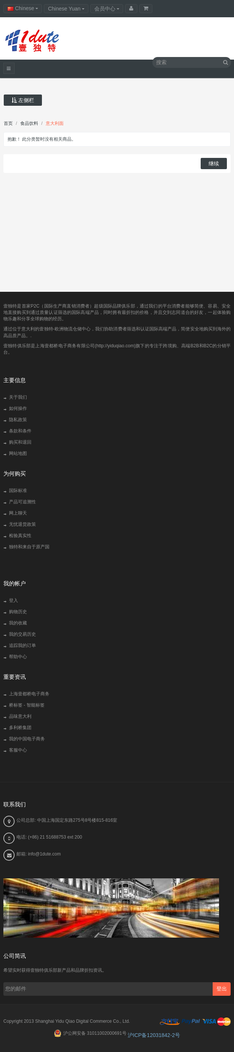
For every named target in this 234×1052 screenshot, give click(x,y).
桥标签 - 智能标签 (27, 705)
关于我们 (18, 397)
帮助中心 (18, 656)
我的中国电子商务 (27, 738)
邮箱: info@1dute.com (38, 854)
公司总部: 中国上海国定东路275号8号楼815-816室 (66, 820)
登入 (13, 600)
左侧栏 (23, 100)
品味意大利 (20, 716)
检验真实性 (20, 535)
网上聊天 (18, 513)
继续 (214, 164)
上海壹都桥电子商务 (29, 693)
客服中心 (18, 750)
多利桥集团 (20, 727)
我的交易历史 (22, 634)
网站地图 (18, 453)
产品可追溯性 (22, 501)
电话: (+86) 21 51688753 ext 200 (49, 837)
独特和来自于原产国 (29, 546)
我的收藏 (18, 623)
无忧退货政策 (22, 524)
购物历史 (18, 611)
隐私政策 (18, 419)
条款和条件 (20, 431)
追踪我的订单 (22, 645)
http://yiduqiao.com (115, 345)
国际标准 (18, 490)
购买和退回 (20, 442)
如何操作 (18, 408)
